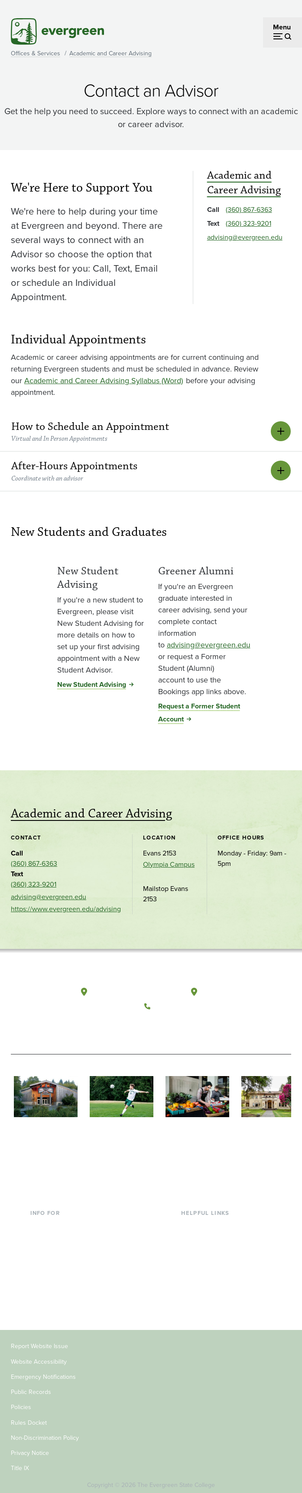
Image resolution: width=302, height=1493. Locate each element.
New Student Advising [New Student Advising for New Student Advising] (91, 684)
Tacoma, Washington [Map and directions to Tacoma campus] (235, 989)
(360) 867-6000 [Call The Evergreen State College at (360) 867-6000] (180, 1003)
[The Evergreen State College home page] (40, 996)
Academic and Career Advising (110, 53)
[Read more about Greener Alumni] (204, 560)
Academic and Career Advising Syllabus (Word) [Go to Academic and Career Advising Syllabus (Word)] (103, 380)
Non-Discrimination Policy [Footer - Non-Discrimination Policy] (45, 1432)
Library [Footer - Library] (191, 1221)
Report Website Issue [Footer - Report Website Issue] (39, 1341)
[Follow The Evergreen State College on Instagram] (189, 1023)
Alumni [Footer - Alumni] (41, 1291)
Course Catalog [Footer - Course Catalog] (204, 1263)
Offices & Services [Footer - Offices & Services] (208, 1248)
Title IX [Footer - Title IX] (20, 1462)
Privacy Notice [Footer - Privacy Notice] (30, 1447)
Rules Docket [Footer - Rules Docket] (29, 1417)
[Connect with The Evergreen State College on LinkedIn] (207, 1023)
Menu (282, 27)
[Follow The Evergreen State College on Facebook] (153, 1023)
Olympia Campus (169, 864)
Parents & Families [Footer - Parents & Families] (58, 1248)
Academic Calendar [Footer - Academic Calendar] (210, 1277)
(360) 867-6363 (249, 210)
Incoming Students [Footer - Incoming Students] (58, 1235)
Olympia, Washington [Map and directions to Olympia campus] (126, 989)
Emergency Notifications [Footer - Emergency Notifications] (43, 1371)
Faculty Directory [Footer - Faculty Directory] (207, 1235)
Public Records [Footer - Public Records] (31, 1386)
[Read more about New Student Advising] (100, 560)
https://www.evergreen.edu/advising (66, 909)
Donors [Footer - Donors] (41, 1277)
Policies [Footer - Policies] (21, 1401)
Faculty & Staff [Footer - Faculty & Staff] (52, 1263)
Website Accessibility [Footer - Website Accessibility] (39, 1356)
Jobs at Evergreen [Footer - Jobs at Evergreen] (208, 1305)
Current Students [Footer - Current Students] (56, 1221)
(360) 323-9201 (248, 223)
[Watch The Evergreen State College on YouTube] (171, 1023)
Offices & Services (35, 53)
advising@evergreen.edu (245, 237)
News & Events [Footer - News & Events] (203, 1291)
